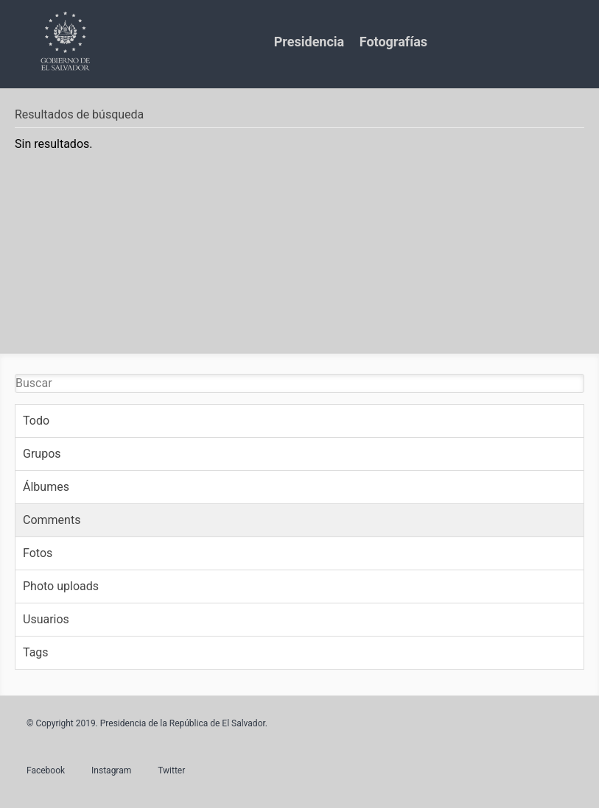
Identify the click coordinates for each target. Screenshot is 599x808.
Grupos (42, 454)
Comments (51, 520)
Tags (36, 652)
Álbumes (46, 487)
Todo (36, 421)
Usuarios (46, 619)
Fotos (37, 553)
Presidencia (309, 41)
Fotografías (393, 41)
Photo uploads (61, 586)
